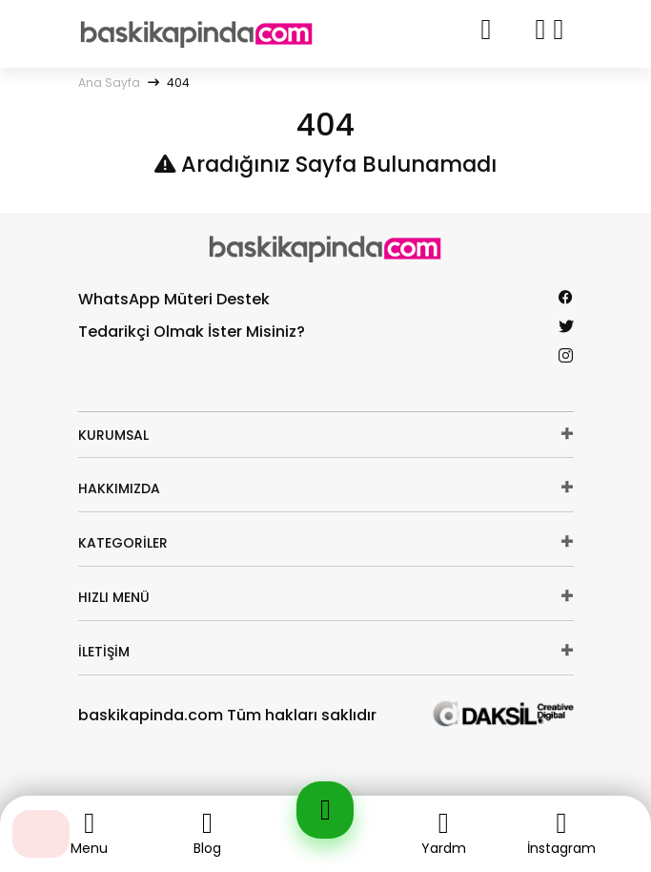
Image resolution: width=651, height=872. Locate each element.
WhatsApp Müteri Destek (174, 299)
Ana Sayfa (109, 82)
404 (178, 82)
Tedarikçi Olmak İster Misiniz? (191, 332)
